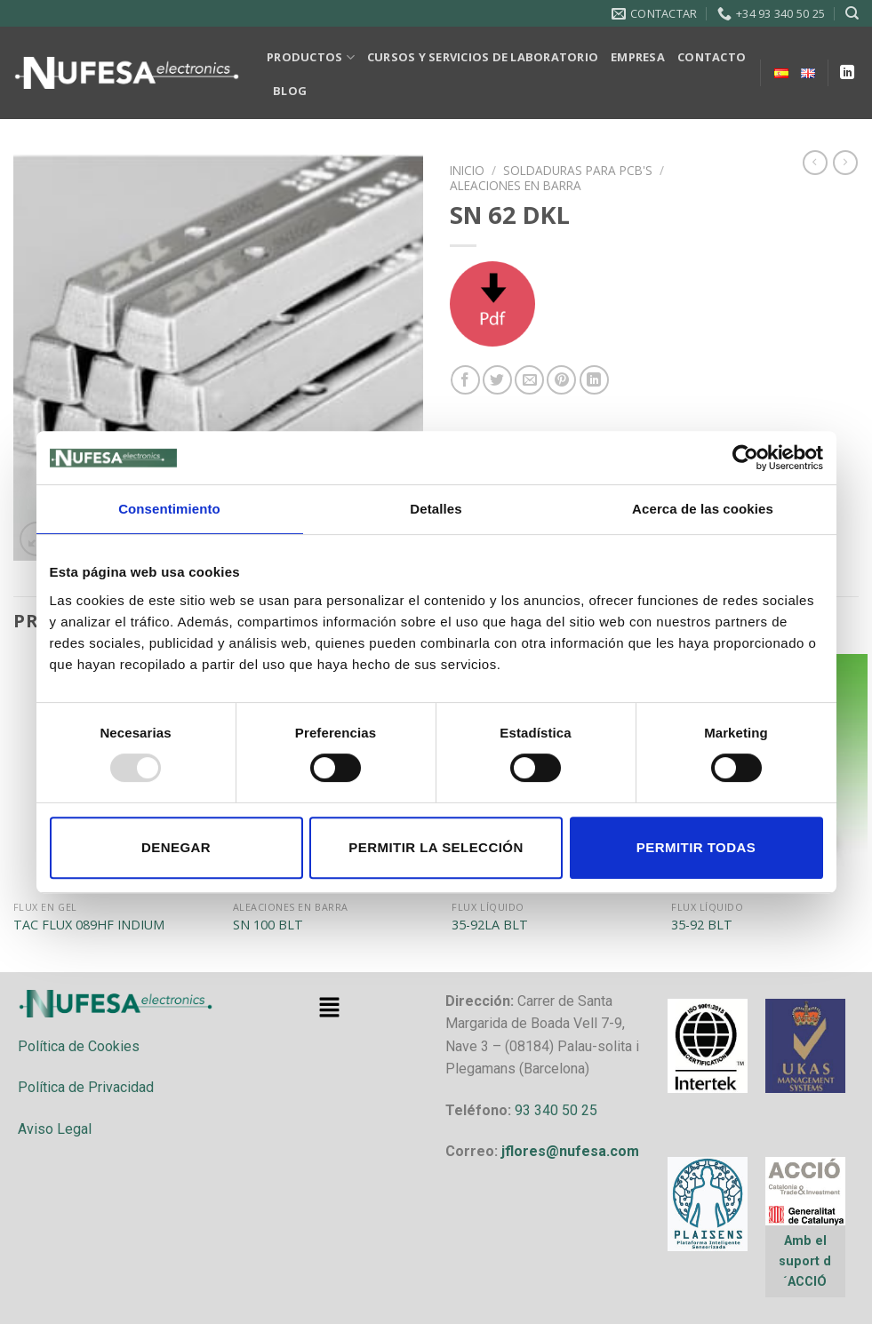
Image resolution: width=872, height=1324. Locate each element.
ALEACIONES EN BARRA (515, 185)
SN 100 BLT (268, 925)
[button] (329, 1008)
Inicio (467, 170)
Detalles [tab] (435, 508)
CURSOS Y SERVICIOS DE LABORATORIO (482, 57)
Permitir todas (696, 847)
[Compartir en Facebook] (465, 380)
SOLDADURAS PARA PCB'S (577, 170)
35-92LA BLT (490, 925)
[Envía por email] (529, 380)
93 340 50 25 (556, 1110)
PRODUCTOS (311, 57)
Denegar (176, 847)
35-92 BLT (701, 925)
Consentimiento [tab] (169, 508)
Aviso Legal (55, 1129)
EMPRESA (638, 57)
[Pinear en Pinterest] (561, 380)
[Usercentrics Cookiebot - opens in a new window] (745, 457)
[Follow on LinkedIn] (847, 73)
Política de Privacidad (86, 1087)
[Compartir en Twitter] (497, 380)
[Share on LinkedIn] (594, 380)
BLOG (290, 91)
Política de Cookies (79, 1046)
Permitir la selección (435, 847)
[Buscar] (852, 13)
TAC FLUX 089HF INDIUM (88, 925)
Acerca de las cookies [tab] (702, 508)
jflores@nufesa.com (570, 1151)
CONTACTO (711, 57)
